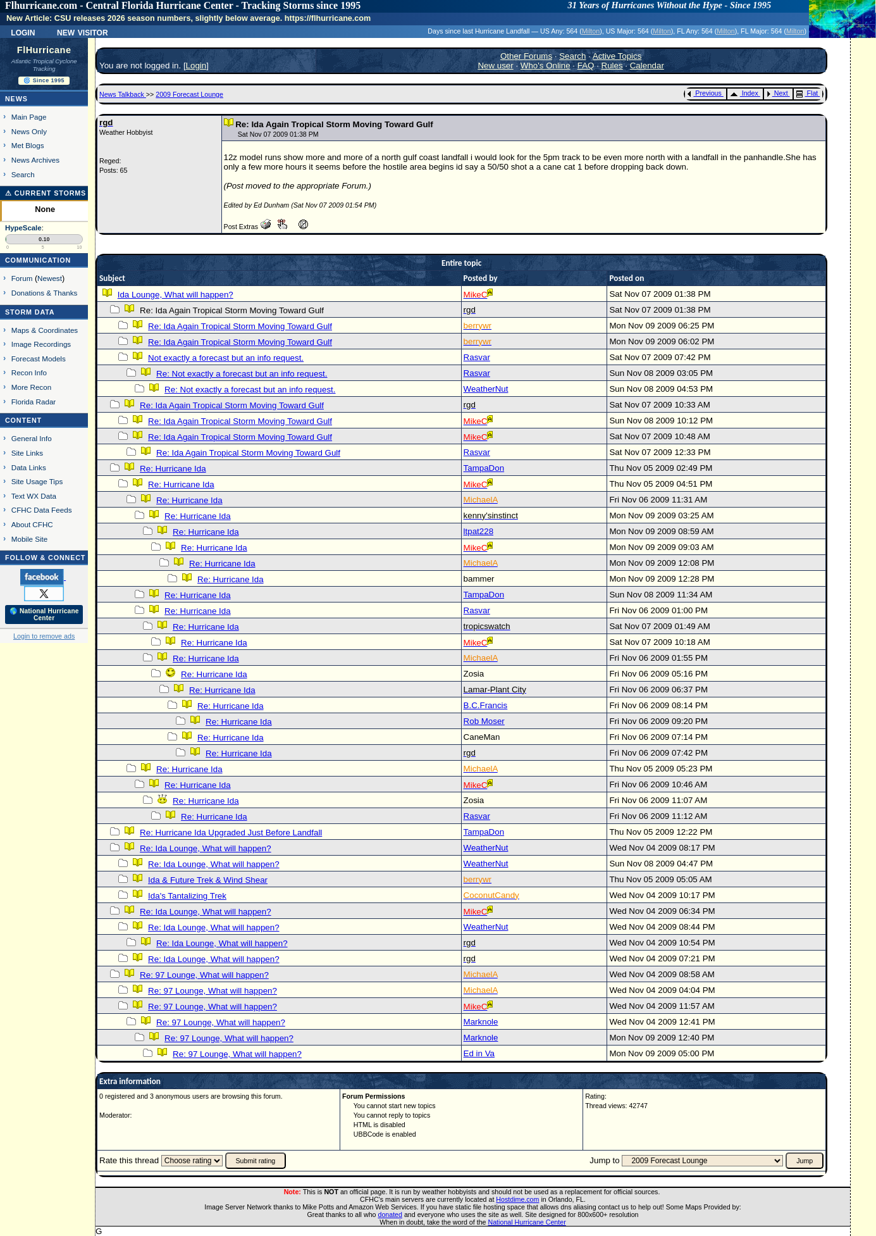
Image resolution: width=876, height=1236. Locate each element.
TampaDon (484, 468)
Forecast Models (38, 358)
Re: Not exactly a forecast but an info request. (241, 373)
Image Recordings (41, 344)
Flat (807, 93)
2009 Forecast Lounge (189, 94)
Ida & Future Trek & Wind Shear (208, 880)
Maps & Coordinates (44, 330)
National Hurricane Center (527, 1222)
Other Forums (526, 56)
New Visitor (82, 31)
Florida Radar (33, 401)
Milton (591, 31)
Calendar (647, 65)
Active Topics (617, 56)
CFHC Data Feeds (41, 510)
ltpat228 (478, 531)
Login (23, 31)
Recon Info (29, 372)
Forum (22, 278)
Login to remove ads (44, 636)
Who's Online (546, 65)
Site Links (27, 453)
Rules (612, 65)
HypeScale (23, 228)
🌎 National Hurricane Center (44, 614)
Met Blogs (27, 145)
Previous (704, 93)
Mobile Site (29, 539)
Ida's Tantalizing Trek (187, 896)
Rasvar (477, 357)
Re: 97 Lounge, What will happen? (204, 975)
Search (23, 174)
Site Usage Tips (37, 481)
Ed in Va (479, 1053)
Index (744, 93)
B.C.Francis (486, 705)
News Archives (35, 160)
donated (390, 1214)
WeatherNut (486, 389)
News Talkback (122, 94)
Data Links (28, 467)
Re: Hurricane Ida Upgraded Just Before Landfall (231, 832)
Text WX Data (33, 496)
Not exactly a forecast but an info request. (226, 358)
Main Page (29, 117)
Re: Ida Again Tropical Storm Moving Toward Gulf (240, 326)
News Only (29, 131)
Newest (49, 278)
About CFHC (32, 524)
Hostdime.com (517, 1199)
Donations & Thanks (44, 293)
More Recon (31, 387)
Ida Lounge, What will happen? (175, 294)
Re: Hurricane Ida (173, 468)
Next (777, 93)
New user (495, 65)
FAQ (586, 65)
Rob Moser (484, 721)
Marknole (481, 1022)
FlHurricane (44, 50)
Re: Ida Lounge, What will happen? (205, 848)
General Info (31, 438)
